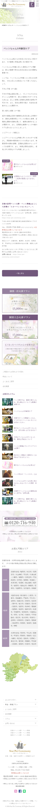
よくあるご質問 (8, 381)
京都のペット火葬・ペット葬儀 (20, 730)
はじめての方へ (10, 700)
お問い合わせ (10, 723)
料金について (7, 376)
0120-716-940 (14, 227)
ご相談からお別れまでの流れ (13, 372)
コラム (7, 719)
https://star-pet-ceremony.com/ (13, 218)
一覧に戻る (20, 273)
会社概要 (6, 386)
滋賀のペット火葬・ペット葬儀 (20, 735)
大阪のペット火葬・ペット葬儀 (20, 733)
